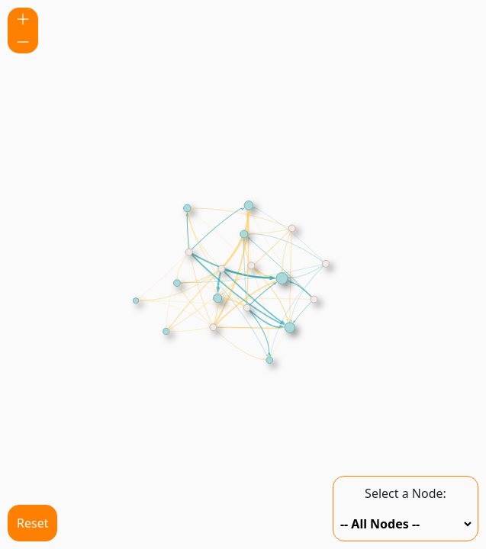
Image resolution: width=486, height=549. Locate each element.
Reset (32, 523)
